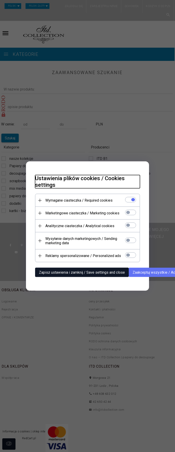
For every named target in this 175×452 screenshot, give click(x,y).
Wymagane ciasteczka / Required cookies (79, 200)
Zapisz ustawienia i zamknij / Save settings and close (82, 272)
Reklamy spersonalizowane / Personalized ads (83, 256)
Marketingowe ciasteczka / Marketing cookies (82, 213)
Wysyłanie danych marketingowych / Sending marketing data (81, 240)
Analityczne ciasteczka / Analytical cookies (79, 226)
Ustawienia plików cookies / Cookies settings (80, 181)
